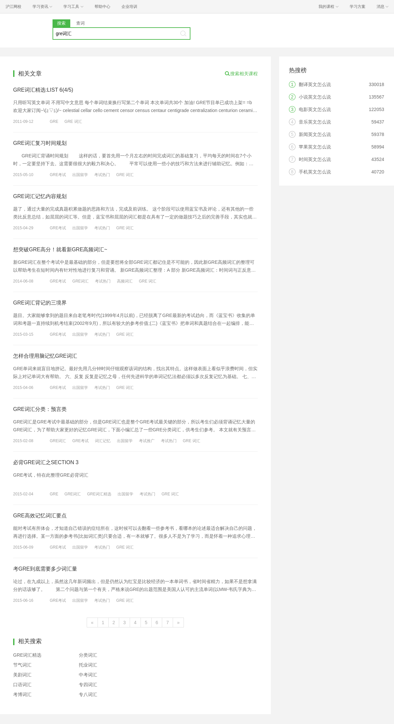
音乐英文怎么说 (315, 121)
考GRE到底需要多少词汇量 (45, 569)
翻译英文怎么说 (315, 84)
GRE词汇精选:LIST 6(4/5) (43, 90)
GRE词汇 (80, 281)
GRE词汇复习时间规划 (40, 143)
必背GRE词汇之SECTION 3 (45, 462)
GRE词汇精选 (99, 494)
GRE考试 (58, 174)
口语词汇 (22, 684)
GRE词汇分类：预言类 (40, 409)
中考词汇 (88, 674)
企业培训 (129, 6)
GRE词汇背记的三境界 (40, 302)
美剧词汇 (22, 674)
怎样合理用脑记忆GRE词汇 (45, 356)
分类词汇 (88, 655)
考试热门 (102, 174)
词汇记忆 (103, 441)
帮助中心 (102, 6)
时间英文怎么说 (315, 159)
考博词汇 (22, 694)
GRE (54, 121)
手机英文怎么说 (315, 171)
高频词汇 (125, 281)
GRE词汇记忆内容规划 (40, 196)
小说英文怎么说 (315, 97)
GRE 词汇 (73, 121)
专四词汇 (88, 684)
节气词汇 (22, 664)
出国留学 (80, 174)
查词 (80, 23)
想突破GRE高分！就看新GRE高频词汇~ (60, 249)
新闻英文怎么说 (315, 134)
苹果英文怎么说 (315, 146)
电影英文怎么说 (315, 109)
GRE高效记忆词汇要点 (40, 515)
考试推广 (147, 441)
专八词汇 (88, 694)
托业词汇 (88, 664)
